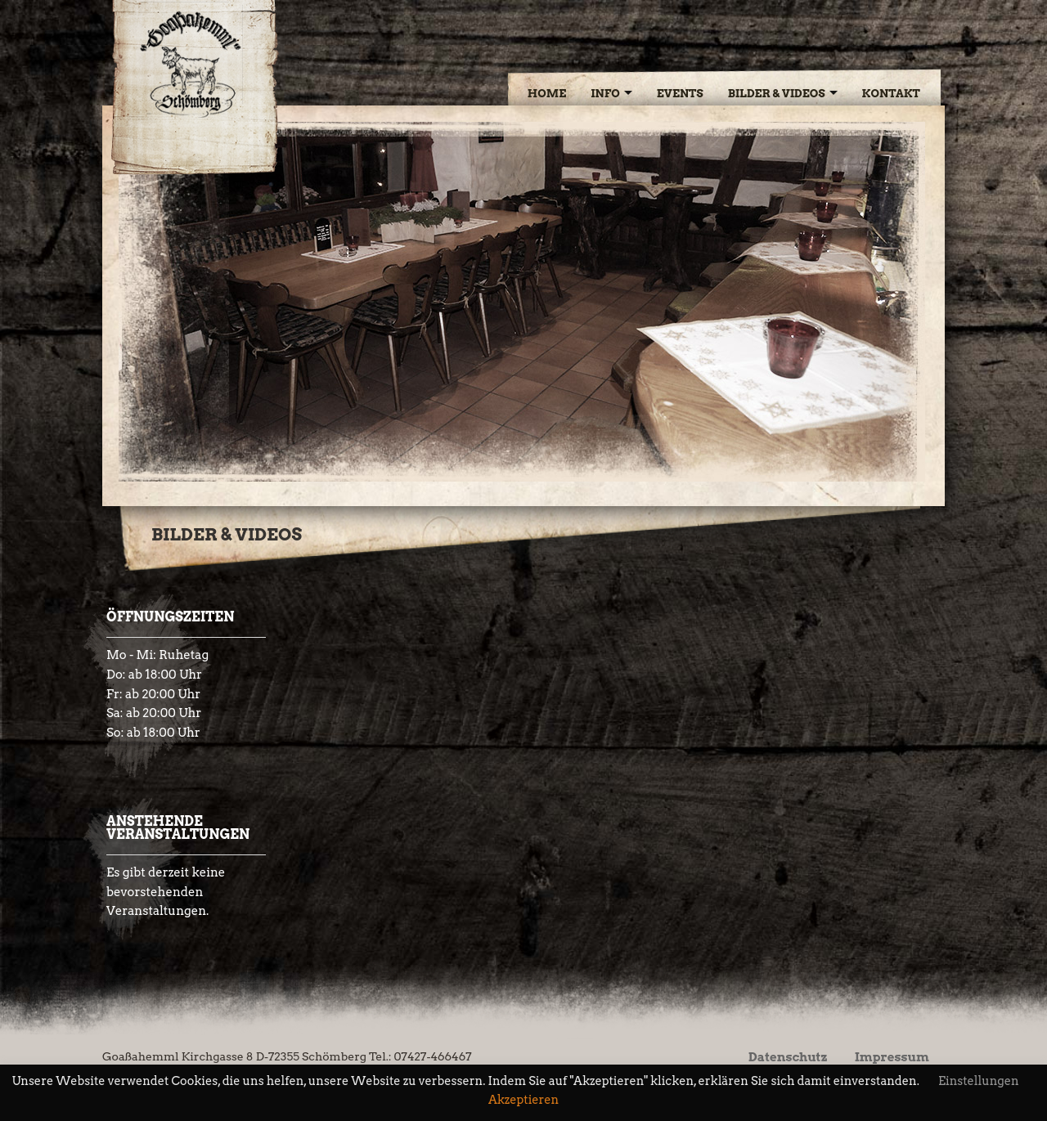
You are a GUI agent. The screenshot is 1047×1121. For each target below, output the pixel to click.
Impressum (892, 1057)
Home (547, 93)
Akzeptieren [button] (523, 1100)
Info (605, 93)
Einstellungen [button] (978, 1081)
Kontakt (891, 93)
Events (680, 93)
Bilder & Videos (776, 93)
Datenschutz (788, 1057)
